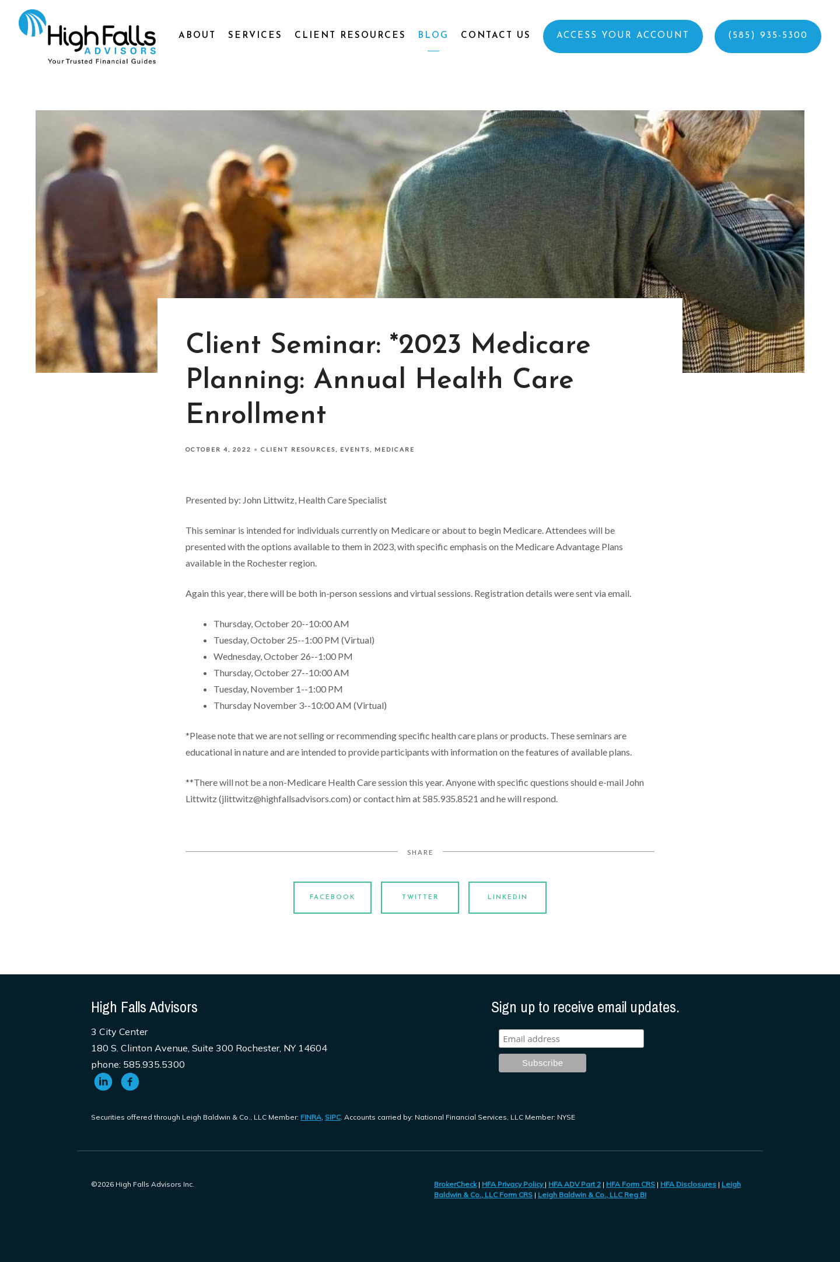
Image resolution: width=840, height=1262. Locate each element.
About (197, 36)
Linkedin (508, 897)
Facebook (332, 897)
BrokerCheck (455, 1184)
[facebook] (130, 1081)
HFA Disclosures (688, 1184)
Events (355, 449)
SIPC (333, 1117)
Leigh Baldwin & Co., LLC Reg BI (592, 1194)
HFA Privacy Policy (513, 1184)
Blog (433, 36)
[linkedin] (103, 1081)
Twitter (420, 897)
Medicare (394, 449)
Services (255, 36)
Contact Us (496, 36)
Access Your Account (623, 36)
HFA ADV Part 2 (574, 1184)
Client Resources (350, 36)
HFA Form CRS (630, 1184)
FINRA (310, 1117)
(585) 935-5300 (768, 36)
